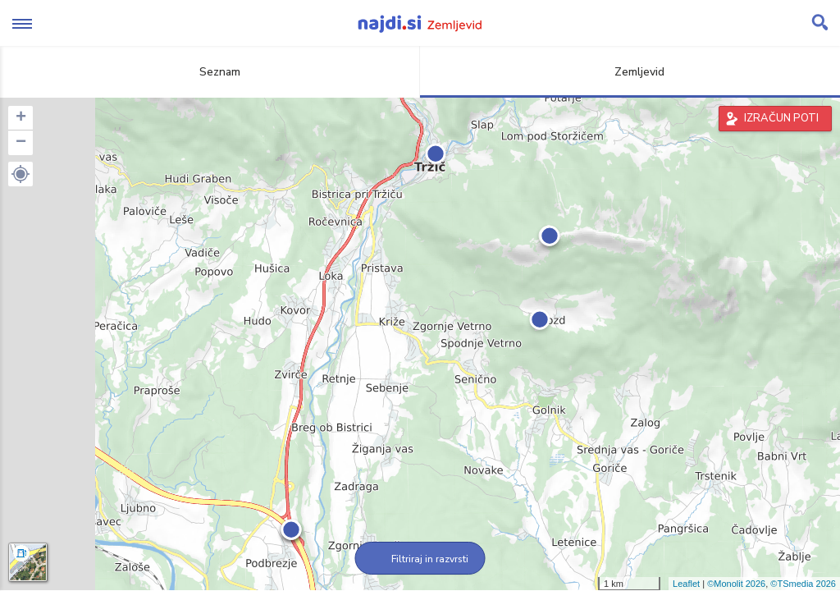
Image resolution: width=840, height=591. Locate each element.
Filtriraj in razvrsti (420, 559)
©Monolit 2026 (736, 584)
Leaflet (686, 584)
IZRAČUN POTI (781, 118)
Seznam (210, 72)
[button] (20, 174)
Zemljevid (630, 72)
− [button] (21, 143)
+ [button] (21, 118)
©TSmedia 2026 (803, 584)
